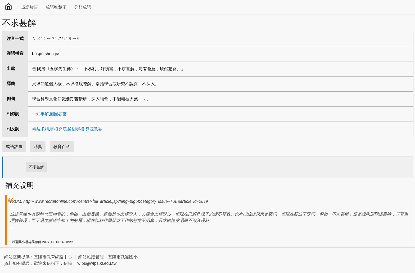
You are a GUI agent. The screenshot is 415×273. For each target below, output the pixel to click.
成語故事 (29, 7)
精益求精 (40, 129)
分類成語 (82, 7)
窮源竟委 (93, 129)
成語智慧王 (56, 7)
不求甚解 (36, 167)
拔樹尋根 (75, 129)
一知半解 (40, 114)
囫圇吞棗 (58, 114)
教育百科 (61, 146)
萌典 (38, 146)
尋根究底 (58, 129)
